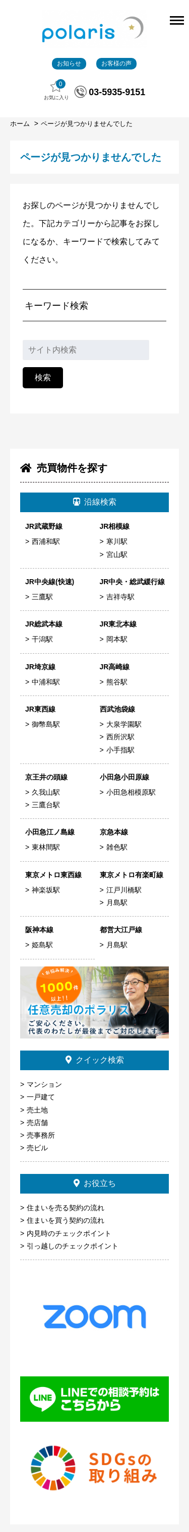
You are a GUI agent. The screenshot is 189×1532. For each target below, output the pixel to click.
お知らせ (69, 63)
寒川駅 (117, 541)
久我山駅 (46, 792)
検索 (43, 377)
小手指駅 (120, 750)
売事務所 (41, 1135)
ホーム (21, 123)
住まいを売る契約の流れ (65, 1208)
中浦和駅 (46, 682)
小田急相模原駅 (131, 792)
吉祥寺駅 (120, 597)
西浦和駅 (46, 541)
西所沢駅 (120, 737)
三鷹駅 (42, 597)
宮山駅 (117, 554)
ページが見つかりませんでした (87, 123)
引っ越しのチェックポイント (72, 1246)
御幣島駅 (46, 724)
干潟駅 (42, 639)
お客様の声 (116, 63)
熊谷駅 (117, 682)
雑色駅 (117, 847)
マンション (44, 1084)
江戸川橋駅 (124, 890)
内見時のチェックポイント (69, 1233)
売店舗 (37, 1123)
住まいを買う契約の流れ (65, 1220)
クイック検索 (95, 1060)
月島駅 (117, 902)
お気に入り (56, 90)
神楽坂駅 (46, 890)
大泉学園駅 (124, 724)
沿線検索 (94, 502)
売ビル (37, 1148)
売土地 (37, 1110)
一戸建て (41, 1097)
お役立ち (95, 1183)
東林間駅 (46, 847)
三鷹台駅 (46, 805)
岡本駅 (117, 639)
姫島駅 (42, 945)
